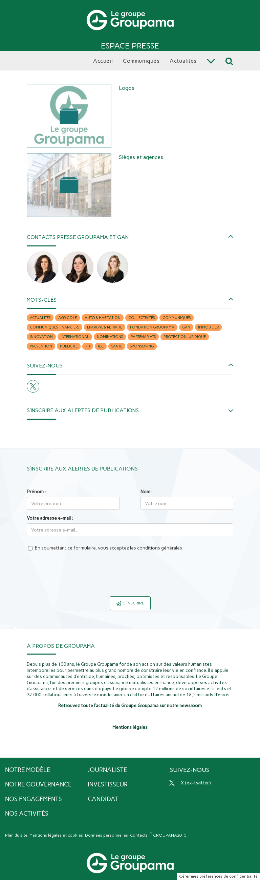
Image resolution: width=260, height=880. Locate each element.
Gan (186, 327)
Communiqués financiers (54, 327)
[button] (130, 237)
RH (87, 346)
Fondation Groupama (152, 327)
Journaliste (107, 770)
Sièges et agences (141, 157)
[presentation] (130, 578)
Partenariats (143, 337)
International (75, 337)
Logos (126, 88)
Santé (116, 346)
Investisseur (108, 784)
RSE (101, 346)
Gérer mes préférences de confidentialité (218, 876)
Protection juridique (185, 337)
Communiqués (176, 318)
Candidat (103, 799)
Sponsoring (142, 346)
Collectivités (141, 318)
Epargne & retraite (104, 327)
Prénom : (36, 492)
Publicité (69, 346)
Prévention (41, 346)
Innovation (41, 337)
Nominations (110, 337)
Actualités (40, 318)
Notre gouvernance (38, 784)
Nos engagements (33, 799)
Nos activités (26, 813)
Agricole (67, 318)
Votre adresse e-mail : (50, 518)
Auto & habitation (103, 318)
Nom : (146, 492)
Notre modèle (27, 770)
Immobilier (208, 327)
